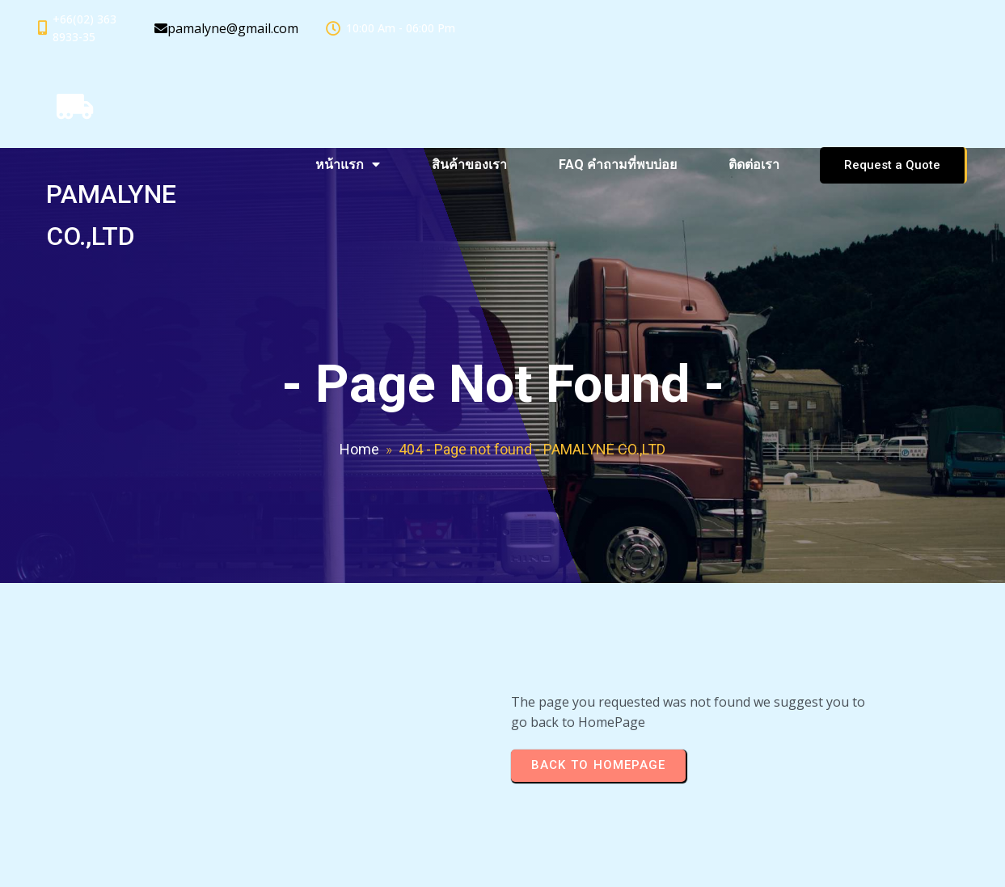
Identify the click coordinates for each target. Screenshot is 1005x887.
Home (359, 449)
